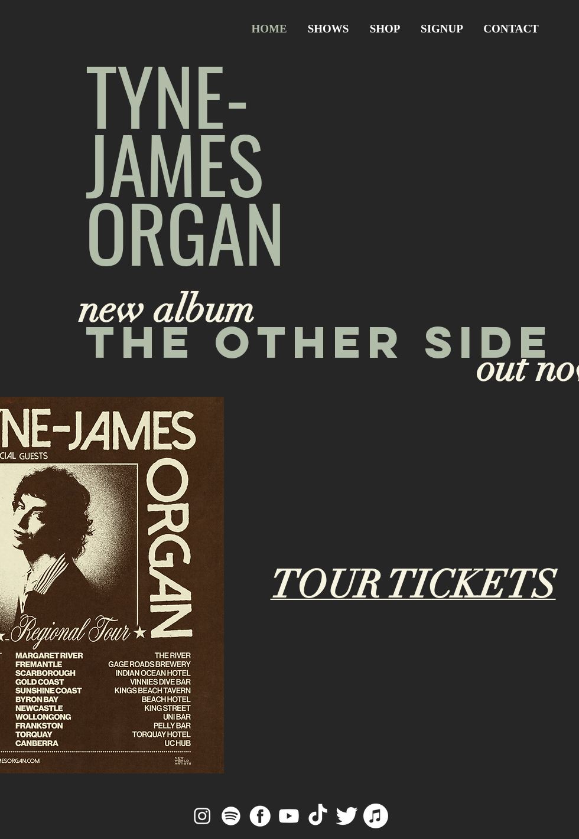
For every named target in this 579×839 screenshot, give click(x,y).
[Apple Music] (375, 816)
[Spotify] (231, 816)
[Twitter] (346, 816)
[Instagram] (202, 816)
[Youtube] (289, 816)
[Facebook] (260, 816)
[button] (442, 29)
